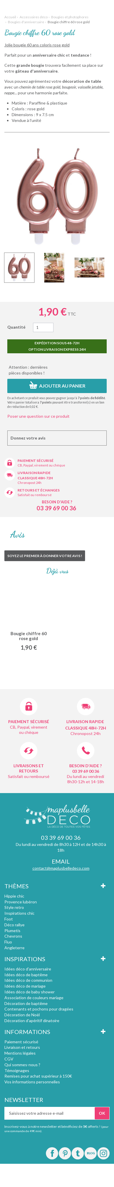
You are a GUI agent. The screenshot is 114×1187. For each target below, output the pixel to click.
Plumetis (12, 930)
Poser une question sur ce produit (38, 416)
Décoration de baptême (26, 1003)
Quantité (16, 327)
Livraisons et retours (28, 768)
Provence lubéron (20, 901)
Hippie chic (14, 896)
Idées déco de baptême (26, 974)
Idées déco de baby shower (29, 991)
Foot (8, 918)
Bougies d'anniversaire (26, 22)
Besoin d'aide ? (57, 502)
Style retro (14, 907)
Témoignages (16, 1070)
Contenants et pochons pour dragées (38, 1008)
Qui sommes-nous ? (22, 1064)
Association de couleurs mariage (33, 997)
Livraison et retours (22, 1047)
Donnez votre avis (28, 437)
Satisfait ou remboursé (35, 495)
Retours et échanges (39, 490)
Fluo (8, 941)
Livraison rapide (34, 473)
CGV (8, 1058)
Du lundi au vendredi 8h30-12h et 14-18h (85, 779)
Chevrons (13, 936)
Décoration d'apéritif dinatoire (31, 1020)
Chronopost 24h (30, 482)
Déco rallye (14, 924)
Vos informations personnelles (32, 1081)
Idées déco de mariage (25, 986)
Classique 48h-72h (35, 478)
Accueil (10, 17)
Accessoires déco (34, 17)
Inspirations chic (19, 913)
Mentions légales (20, 1053)
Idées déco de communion (28, 980)
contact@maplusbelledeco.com (60, 868)
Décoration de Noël (22, 1014)
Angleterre (14, 947)
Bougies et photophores (70, 17)
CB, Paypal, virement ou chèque (41, 465)
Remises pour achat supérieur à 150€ (38, 1075)
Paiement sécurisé (35, 460)
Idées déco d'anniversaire (27, 968)
